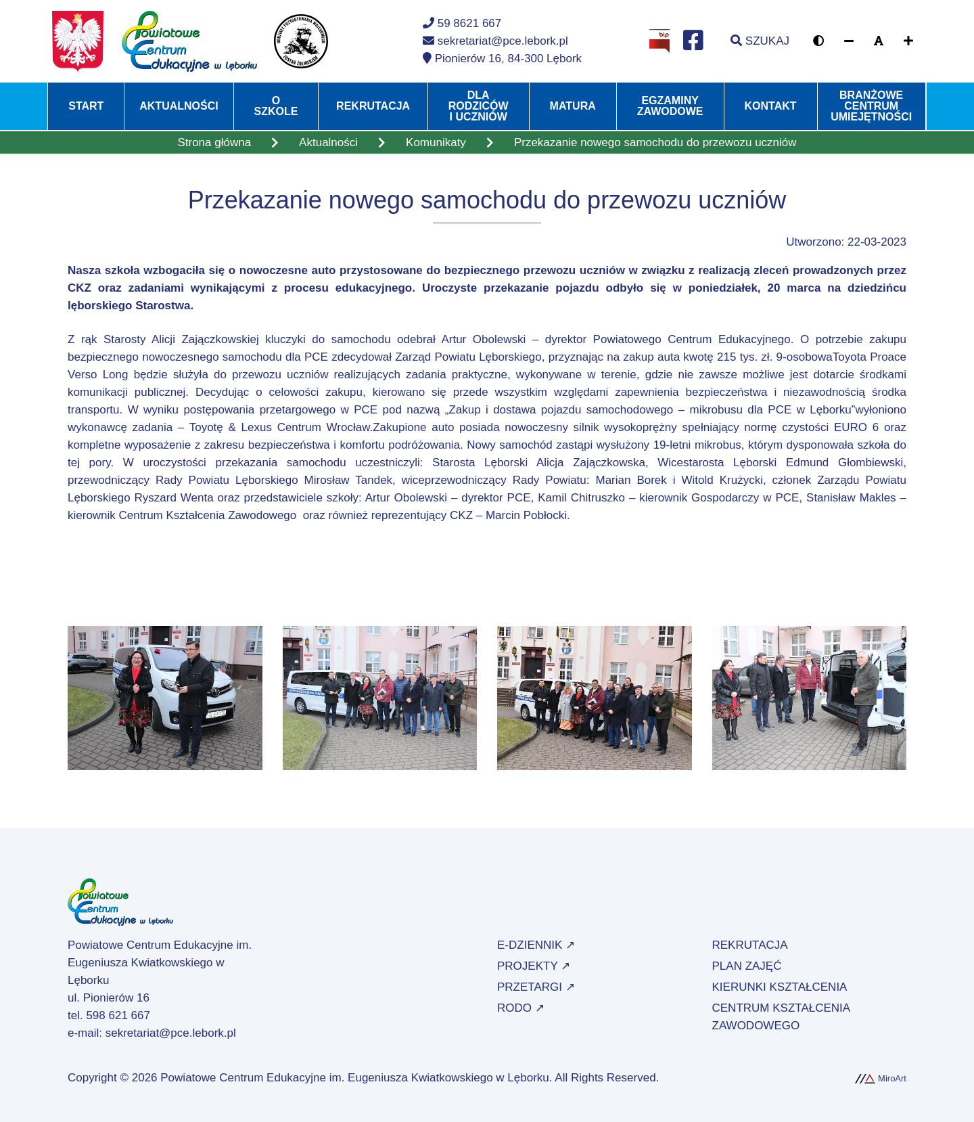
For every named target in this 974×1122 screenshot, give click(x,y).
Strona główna (214, 142)
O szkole (276, 106)
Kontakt (771, 106)
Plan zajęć (747, 966)
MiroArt (880, 1078)
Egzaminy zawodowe (670, 106)
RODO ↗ (520, 1008)
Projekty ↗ (533, 966)
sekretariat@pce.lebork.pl (171, 1033)
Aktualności (178, 106)
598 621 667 (118, 1015)
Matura (573, 106)
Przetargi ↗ (536, 987)
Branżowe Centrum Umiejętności (871, 105)
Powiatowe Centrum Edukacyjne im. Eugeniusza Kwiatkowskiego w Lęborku (354, 1077)
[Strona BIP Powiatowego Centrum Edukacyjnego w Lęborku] (659, 40)
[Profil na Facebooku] (693, 41)
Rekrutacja (373, 106)
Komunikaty (436, 142)
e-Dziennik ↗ (536, 945)
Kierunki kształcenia (780, 987)
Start (85, 106)
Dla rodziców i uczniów (478, 105)
